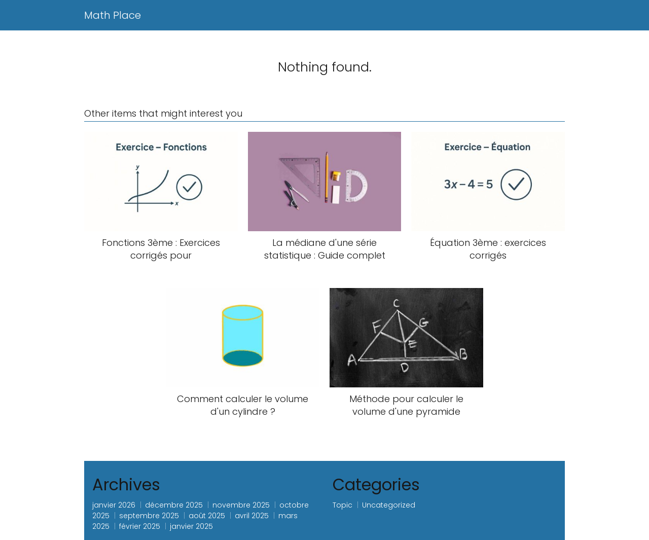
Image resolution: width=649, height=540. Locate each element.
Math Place (112, 15)
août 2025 (207, 516)
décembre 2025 (174, 505)
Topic (342, 505)
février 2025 (139, 526)
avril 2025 (252, 516)
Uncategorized (388, 505)
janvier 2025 (191, 526)
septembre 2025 (149, 516)
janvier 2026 (113, 505)
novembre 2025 (241, 505)
